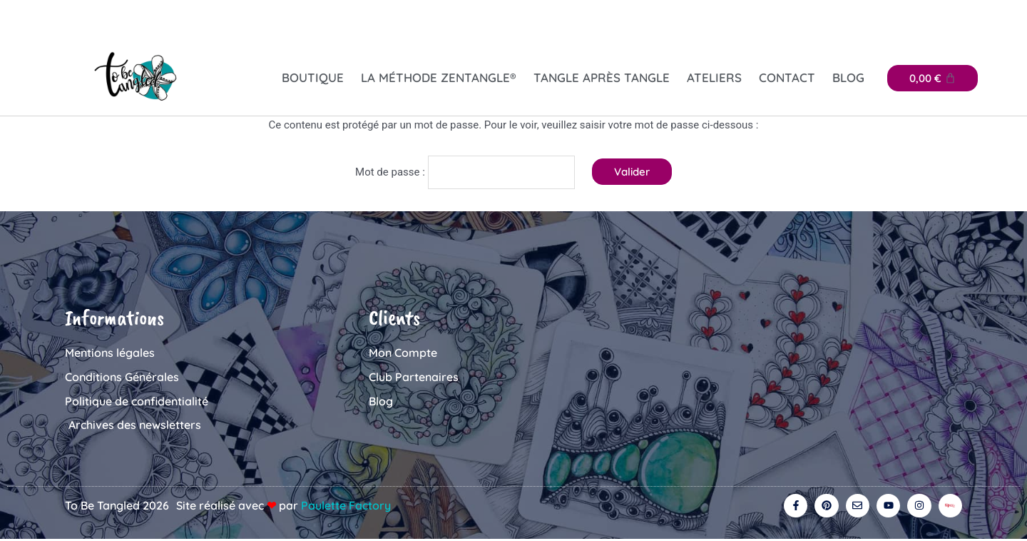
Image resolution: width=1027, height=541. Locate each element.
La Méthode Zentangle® (438, 77)
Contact (787, 77)
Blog (848, 77)
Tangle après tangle (601, 77)
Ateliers (714, 77)
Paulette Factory (346, 505)
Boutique (313, 77)
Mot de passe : (465, 169)
